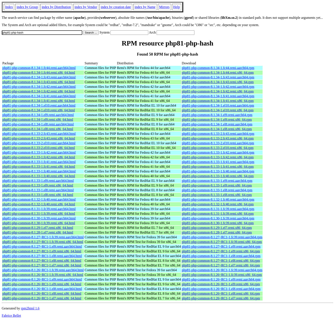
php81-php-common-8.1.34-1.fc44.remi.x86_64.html (38, 72)
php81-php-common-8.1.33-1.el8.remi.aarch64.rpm (217, 190)
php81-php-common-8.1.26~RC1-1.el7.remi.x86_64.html (41, 298)
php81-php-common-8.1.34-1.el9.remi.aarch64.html (38, 115)
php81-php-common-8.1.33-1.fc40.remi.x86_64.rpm (218, 176)
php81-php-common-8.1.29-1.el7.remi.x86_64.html (37, 228)
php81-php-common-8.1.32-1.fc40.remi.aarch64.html (39, 199)
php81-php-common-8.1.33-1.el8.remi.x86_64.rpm (217, 195)
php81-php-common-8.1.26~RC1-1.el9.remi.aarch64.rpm (221, 279)
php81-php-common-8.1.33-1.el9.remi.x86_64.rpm (217, 185)
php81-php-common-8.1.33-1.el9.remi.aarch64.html (38, 181)
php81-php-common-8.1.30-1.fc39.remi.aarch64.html (39, 218)
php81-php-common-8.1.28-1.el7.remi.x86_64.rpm (217, 232)
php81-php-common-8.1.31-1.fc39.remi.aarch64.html (39, 209)
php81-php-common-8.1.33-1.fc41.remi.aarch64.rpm (218, 162)
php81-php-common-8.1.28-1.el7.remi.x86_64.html (37, 232)
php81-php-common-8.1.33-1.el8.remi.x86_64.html (37, 195)
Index (9, 7)
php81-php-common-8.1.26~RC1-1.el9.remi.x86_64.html (41, 284)
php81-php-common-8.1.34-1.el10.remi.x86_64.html (38, 110)
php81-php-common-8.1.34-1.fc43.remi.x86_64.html (38, 82)
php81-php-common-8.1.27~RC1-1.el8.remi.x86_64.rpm (221, 260)
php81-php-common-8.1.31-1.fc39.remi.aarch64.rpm (218, 209)
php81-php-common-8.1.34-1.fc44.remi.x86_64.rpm (218, 72)
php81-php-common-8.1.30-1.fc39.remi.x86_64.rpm (218, 223)
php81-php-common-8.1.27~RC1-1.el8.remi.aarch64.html (42, 256)
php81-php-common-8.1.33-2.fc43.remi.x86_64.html (38, 138)
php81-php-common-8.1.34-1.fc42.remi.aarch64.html (39, 86)
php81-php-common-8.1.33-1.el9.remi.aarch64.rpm (217, 181)
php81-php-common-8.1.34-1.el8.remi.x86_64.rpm (217, 129)
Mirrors (164, 7)
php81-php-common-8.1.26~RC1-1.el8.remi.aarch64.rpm (221, 289)
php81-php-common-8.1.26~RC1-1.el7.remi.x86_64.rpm (221, 298)
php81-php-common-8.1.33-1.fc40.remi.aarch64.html (39, 171)
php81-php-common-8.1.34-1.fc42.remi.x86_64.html (38, 91)
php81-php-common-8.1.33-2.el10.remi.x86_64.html (38, 148)
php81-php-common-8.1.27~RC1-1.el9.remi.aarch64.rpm (221, 246)
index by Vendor (86, 7)
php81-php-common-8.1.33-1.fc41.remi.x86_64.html (38, 166)
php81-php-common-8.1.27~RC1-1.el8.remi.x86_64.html (41, 260)
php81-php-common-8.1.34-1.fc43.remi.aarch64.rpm (218, 77)
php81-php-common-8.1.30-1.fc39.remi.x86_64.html (38, 223)
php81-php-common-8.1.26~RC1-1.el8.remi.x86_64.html (41, 293)
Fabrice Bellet (11, 315)
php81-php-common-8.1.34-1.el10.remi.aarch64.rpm (218, 105)
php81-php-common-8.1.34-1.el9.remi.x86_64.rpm (217, 119)
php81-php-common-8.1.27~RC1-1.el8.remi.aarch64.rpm (221, 256)
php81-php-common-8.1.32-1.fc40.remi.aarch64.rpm (218, 199)
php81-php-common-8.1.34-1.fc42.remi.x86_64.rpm (218, 91)
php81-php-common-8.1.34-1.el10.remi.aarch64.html (38, 105)
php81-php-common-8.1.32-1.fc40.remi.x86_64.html (38, 204)
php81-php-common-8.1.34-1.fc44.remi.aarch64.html (39, 68)
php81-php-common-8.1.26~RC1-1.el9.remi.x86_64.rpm (221, 284)
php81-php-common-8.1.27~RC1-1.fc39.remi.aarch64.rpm (222, 237)
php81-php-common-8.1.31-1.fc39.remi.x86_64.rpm (218, 213)
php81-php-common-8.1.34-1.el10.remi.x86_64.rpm (218, 110)
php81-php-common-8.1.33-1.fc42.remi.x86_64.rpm (218, 157)
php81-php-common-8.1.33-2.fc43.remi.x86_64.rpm (218, 138)
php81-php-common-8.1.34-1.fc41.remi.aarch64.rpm (218, 96)
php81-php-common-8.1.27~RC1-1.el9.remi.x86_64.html (41, 251)
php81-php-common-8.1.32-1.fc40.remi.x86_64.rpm (218, 204)
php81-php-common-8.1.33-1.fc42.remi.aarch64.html (39, 152)
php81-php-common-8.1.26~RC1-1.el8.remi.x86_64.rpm (221, 293)
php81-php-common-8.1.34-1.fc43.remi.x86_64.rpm (218, 82)
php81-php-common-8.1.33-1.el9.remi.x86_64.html (37, 185)
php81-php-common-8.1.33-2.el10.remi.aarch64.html (38, 143)
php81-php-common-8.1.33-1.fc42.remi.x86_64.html (38, 157)
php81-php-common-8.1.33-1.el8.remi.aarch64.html (38, 190)
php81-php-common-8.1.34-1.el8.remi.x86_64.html (37, 129)
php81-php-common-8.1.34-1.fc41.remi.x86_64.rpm (218, 101)
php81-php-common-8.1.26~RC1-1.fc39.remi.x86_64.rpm (222, 275)
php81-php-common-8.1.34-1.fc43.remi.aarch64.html (39, 77)
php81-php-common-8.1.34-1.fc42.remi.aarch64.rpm (218, 86)
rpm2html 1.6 (30, 308)
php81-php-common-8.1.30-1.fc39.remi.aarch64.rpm (218, 218)
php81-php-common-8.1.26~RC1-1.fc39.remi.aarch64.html (43, 270)
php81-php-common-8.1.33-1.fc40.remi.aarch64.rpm (218, 171)
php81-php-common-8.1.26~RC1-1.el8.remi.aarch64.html (42, 289)
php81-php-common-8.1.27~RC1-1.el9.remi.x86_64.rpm (221, 251)
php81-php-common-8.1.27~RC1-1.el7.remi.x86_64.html (41, 265)
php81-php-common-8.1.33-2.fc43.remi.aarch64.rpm (218, 133)
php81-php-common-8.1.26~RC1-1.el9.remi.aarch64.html (42, 279)
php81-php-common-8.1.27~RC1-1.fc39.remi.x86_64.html (42, 242)
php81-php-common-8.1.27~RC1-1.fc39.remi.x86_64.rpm (222, 242)
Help (176, 7)
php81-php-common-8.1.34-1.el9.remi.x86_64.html (37, 119)
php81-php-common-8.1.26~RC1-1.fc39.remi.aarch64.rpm (222, 270)
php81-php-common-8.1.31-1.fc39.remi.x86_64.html (38, 213)
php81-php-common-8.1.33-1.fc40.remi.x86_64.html (38, 176)
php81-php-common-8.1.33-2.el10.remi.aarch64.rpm (218, 143)
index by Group (27, 7)
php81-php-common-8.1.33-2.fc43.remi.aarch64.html (39, 133)
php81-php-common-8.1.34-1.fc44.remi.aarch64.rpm (218, 68)
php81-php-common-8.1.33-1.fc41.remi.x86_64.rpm (218, 166)
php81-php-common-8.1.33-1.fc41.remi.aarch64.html (39, 162)
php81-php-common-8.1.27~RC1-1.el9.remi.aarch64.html (42, 246)
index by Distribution (56, 7)
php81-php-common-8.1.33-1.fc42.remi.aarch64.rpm (218, 152)
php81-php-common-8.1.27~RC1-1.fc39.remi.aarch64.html (43, 237)
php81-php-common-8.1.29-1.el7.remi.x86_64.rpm (217, 228)
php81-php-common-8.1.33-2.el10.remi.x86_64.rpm (218, 148)
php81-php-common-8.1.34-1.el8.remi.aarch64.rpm (217, 124)
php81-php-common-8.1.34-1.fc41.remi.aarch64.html (39, 96)
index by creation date (116, 7)
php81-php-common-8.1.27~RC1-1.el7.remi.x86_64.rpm (221, 265)
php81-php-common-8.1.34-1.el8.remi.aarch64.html (38, 124)
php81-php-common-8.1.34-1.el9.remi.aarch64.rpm (217, 115)
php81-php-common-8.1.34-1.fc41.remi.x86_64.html (38, 101)
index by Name (145, 7)
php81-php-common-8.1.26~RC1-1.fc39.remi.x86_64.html (42, 275)
